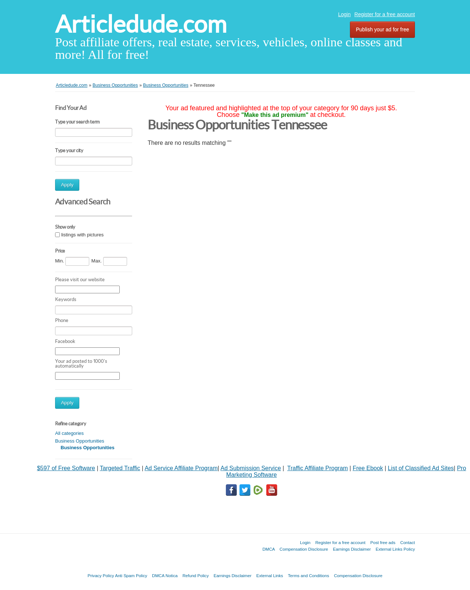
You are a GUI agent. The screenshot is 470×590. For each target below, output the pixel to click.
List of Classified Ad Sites (421, 468)
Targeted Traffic (120, 468)
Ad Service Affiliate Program (181, 468)
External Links (269, 575)
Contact (407, 542)
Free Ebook (367, 468)
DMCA (269, 549)
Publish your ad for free (382, 29)
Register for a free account (384, 14)
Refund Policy (195, 575)
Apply (67, 184)
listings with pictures (82, 234)
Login (344, 14)
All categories (69, 433)
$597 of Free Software (66, 468)
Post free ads (382, 542)
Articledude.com (141, 24)
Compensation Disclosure (303, 549)
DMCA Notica (165, 575)
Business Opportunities (79, 441)
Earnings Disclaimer (352, 549)
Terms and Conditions (308, 575)
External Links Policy (395, 549)
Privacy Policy (100, 575)
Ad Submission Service (251, 468)
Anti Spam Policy (131, 575)
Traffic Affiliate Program (317, 468)
